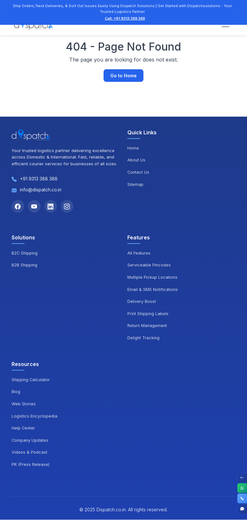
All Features (139, 253)
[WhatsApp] (242, 488)
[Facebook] (18, 206)
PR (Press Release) (31, 464)
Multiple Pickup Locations (152, 277)
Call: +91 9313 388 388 (125, 18)
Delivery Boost (141, 301)
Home (133, 147)
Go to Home (123, 75)
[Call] (242, 498)
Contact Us (138, 172)
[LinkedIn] (51, 206)
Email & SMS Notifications (152, 289)
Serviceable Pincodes (149, 265)
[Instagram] (68, 206)
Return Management (147, 326)
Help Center (24, 428)
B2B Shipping (25, 265)
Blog (16, 391)
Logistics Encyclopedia (35, 416)
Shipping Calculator (31, 379)
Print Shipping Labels (148, 313)
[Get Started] (242, 509)
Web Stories (24, 404)
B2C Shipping (25, 253)
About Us (136, 159)
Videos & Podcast (29, 452)
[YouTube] (34, 206)
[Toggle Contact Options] (242, 478)
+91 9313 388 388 (39, 178)
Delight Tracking (143, 338)
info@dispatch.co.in (40, 189)
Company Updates (30, 440)
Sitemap (135, 184)
